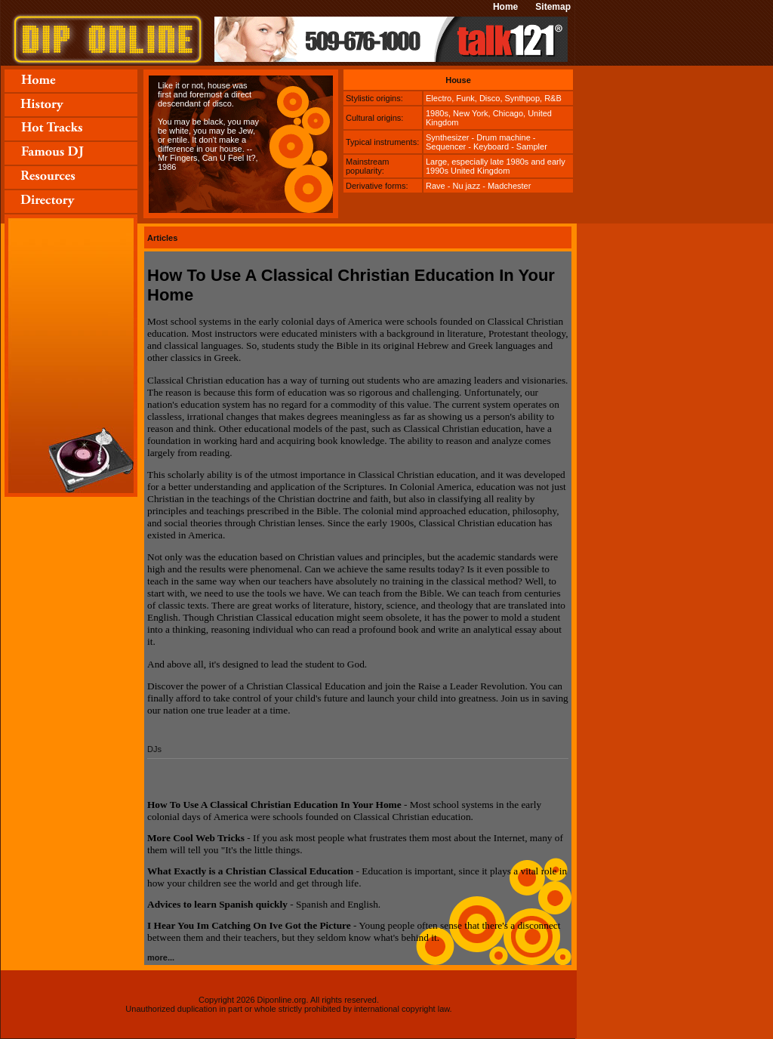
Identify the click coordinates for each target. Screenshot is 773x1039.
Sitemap (553, 7)
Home (505, 7)
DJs (154, 749)
